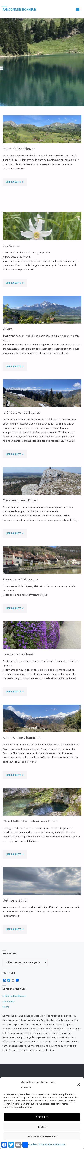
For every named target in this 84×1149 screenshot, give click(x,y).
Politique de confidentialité (52, 1144)
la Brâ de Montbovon (19, 148)
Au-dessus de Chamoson (22, 737)
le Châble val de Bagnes (21, 412)
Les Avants (11, 245)
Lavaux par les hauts (19, 654)
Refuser (42, 1126)
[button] (78, 1084)
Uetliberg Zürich (15, 900)
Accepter (42, 1117)
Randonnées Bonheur (19, 9)
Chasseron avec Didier (20, 500)
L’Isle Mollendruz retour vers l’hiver (30, 821)
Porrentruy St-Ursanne (20, 579)
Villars (7, 329)
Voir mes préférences (42, 1136)
